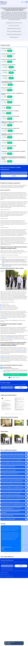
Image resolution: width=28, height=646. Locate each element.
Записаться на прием (15, 375)
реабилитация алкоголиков (6, 266)
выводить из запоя (3, 357)
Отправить (14, 176)
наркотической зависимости (6, 358)
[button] (5, 414)
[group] (6, 405)
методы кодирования (9, 337)
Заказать (9, 51)
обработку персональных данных (19, 178)
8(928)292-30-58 (15, 320)
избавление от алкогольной (21, 351)
